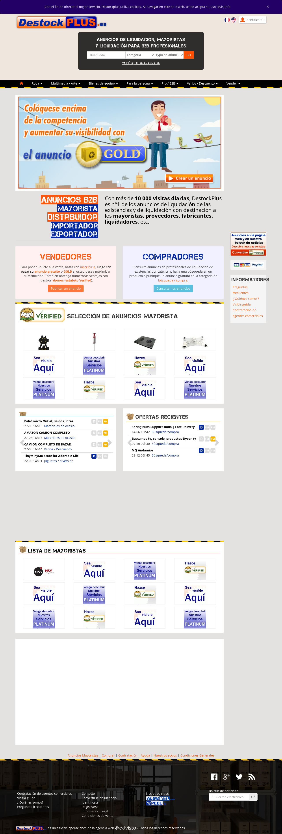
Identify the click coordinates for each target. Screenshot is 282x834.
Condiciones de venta (97, 815)
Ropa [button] (37, 83)
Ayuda (145, 755)
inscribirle (87, 267)
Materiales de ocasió (59, 426)
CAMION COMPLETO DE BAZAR (47, 444)
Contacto (88, 793)
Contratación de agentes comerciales (248, 313)
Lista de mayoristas (57, 551)
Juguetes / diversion (58, 461)
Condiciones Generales (197, 755)
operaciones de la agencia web (91, 828)
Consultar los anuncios (173, 288)
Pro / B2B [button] (170, 83)
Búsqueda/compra (165, 432)
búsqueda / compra (172, 280)
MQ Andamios (142, 450)
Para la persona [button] (140, 83)
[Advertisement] (66, 505)
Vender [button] (233, 83)
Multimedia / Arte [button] (65, 83)
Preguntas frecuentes (241, 290)
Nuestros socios (165, 755)
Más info (223, 7)
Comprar (108, 755)
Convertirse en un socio (99, 798)
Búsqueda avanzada (141, 63)
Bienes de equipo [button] (103, 83)
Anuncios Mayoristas (83, 755)
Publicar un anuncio (66, 288)
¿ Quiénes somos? (246, 298)
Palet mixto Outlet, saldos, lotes (48, 421)
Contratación (127, 755)
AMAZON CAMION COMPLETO (47, 432)
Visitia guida (242, 304)
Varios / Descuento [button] (202, 83)
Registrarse (90, 807)
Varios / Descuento (58, 449)
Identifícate (90, 802)
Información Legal (95, 811)
